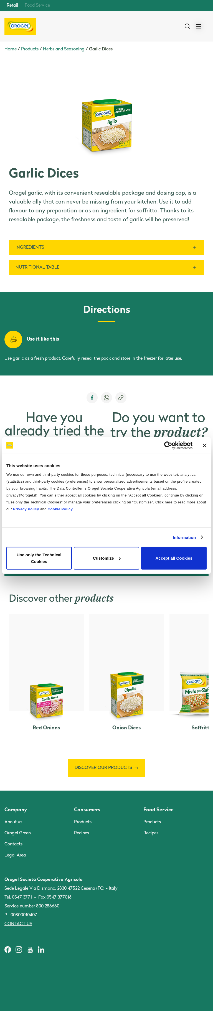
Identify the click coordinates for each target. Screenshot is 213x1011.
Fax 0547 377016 (55, 897)
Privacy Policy (26, 509)
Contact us (18, 924)
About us (13, 822)
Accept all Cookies (173, 558)
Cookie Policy (60, 509)
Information (184, 537)
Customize (107, 558)
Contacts (13, 844)
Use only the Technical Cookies (39, 558)
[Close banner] (205, 445)
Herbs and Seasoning (64, 49)
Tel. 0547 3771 (18, 897)
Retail (12, 5)
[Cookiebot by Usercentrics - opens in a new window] (168, 445)
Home (10, 49)
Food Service (37, 5)
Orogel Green (17, 833)
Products (30, 49)
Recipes (81, 833)
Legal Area (15, 855)
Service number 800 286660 (31, 906)
